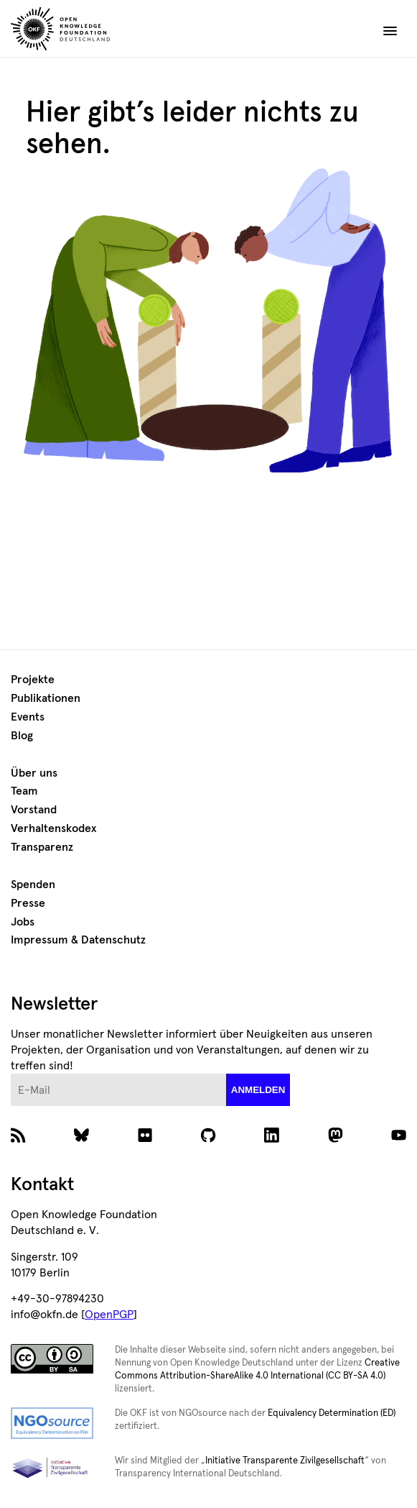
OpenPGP (109, 1314)
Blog (22, 735)
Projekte (33, 679)
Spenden (33, 884)
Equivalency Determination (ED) (331, 1413)
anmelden (258, 1089)
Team (24, 791)
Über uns (34, 773)
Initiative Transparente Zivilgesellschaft (285, 1461)
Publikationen (45, 698)
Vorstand (34, 809)
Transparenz (42, 847)
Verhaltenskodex (53, 828)
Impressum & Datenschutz (78, 940)
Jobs (22, 922)
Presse (28, 903)
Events (27, 717)
